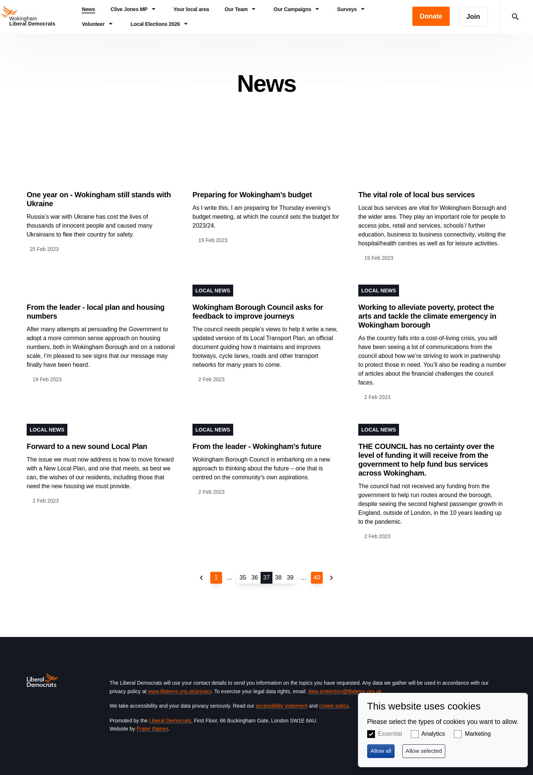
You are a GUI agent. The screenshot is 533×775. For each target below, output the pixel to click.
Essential (390, 734)
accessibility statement (282, 706)
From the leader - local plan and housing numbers (96, 311)
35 (242, 577)
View (101, 213)
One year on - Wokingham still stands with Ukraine (99, 199)
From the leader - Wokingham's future (256, 446)
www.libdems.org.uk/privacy (179, 691)
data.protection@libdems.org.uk (344, 691)
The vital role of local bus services (416, 195)
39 (290, 577)
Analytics (433, 734)
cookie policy (333, 706)
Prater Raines (152, 729)
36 (254, 577)
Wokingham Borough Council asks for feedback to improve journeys (257, 311)
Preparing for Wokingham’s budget (252, 195)
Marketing (478, 734)
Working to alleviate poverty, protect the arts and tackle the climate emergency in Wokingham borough (427, 316)
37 (266, 577)
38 (278, 577)
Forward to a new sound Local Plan (87, 446)
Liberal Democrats (170, 721)
